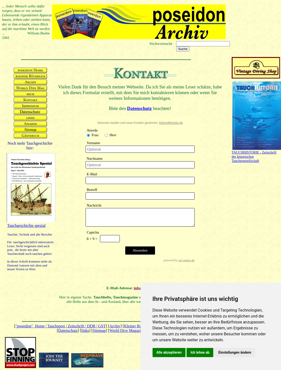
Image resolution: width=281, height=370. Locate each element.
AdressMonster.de (171, 123)
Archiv (114, 326)
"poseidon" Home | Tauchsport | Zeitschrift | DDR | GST (60, 326)
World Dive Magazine (127, 330)
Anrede (92, 130)
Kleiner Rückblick (138, 326)
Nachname (95, 158)
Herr (112, 135)
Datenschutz (68, 330)
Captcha (93, 232)
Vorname (93, 143)
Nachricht (94, 205)
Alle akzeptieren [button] (169, 352)
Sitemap (99, 330)
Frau (94, 135)
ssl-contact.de (186, 260)
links (85, 330)
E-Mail (92, 174)
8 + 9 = (92, 239)
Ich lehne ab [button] (199, 352)
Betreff (92, 190)
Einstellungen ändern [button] (234, 352)
